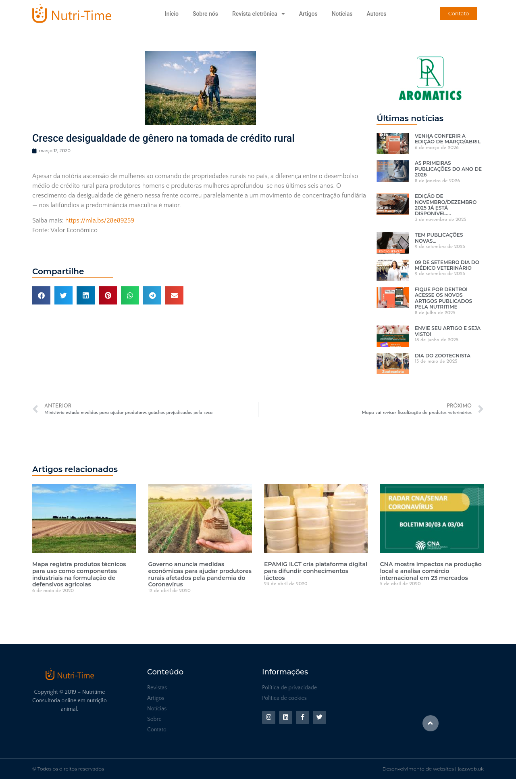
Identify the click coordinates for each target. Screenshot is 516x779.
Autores (376, 13)
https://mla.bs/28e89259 (99, 220)
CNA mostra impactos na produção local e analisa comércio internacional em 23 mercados (431, 571)
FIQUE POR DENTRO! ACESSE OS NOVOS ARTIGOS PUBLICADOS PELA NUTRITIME (443, 298)
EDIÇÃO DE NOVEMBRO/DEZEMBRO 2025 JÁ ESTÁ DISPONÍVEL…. (445, 204)
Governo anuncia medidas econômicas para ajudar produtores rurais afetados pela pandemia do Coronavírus (200, 574)
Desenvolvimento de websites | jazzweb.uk (433, 769)
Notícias (342, 13)
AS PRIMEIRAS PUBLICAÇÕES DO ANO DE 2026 (448, 169)
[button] (41, 295)
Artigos (308, 13)
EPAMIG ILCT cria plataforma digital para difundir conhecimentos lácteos (315, 571)
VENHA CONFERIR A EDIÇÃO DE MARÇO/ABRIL (448, 139)
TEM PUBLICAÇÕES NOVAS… (439, 238)
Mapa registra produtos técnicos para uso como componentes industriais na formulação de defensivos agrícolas (79, 574)
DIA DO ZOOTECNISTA (442, 356)
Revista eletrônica (258, 14)
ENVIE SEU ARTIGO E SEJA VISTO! (448, 331)
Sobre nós (205, 13)
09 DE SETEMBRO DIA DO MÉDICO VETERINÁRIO (447, 265)
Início (172, 13)
